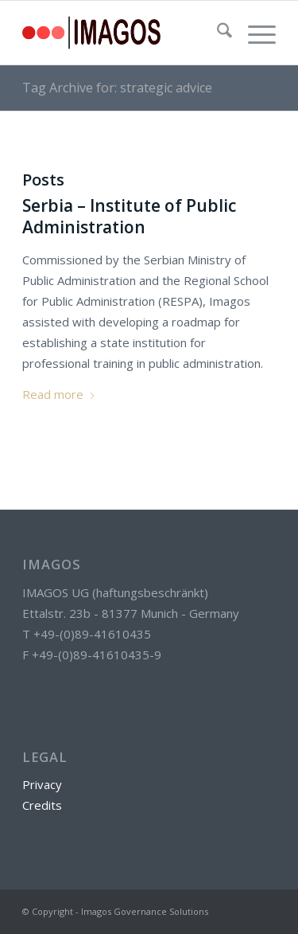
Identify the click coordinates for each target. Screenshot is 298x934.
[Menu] (254, 32)
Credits (42, 805)
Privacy (42, 784)
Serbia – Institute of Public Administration (129, 216)
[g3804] (123, 32)
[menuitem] (216, 32)
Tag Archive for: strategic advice (117, 87)
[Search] (216, 32)
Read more (59, 394)
